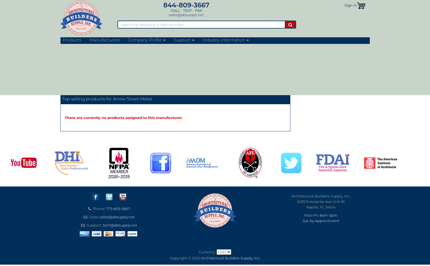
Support (184, 40)
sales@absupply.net (186, 15)
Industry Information (226, 40)
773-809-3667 (118, 208)
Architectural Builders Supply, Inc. (230, 258)
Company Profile (147, 40)
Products (72, 40)
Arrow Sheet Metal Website (95, 88)
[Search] (201, 25)
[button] (361, 5)
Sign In (350, 5)
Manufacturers (105, 40)
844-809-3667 (186, 5)
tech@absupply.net (120, 225)
